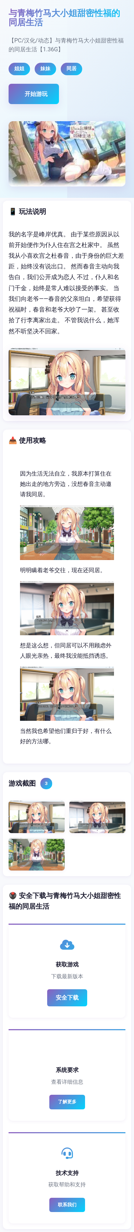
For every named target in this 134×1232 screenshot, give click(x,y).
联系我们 (67, 1204)
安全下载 (67, 997)
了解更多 (67, 1101)
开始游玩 (36, 94)
